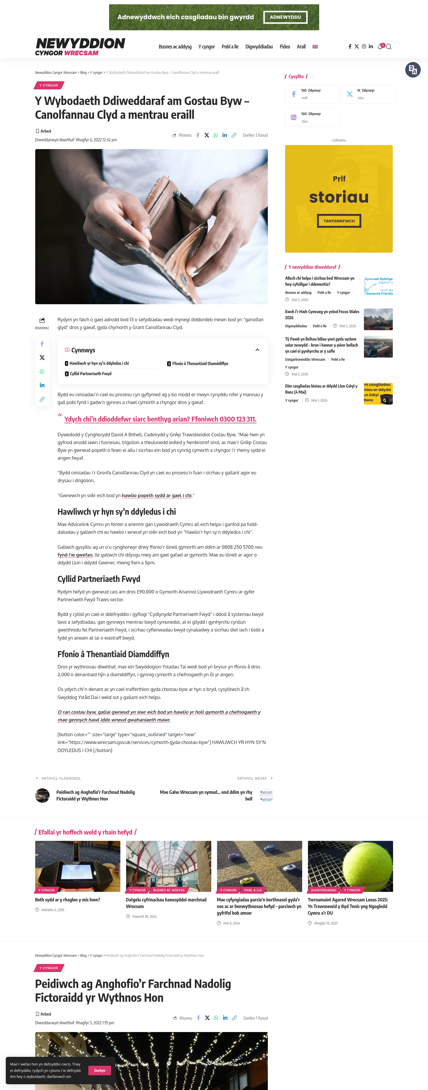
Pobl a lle (324, 288)
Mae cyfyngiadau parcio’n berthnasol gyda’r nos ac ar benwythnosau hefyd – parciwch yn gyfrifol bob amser (259, 906)
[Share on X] (207, 135)
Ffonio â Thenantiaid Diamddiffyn (200, 363)
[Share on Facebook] (198, 135)
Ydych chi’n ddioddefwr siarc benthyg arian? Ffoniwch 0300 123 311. (161, 418)
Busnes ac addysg (298, 288)
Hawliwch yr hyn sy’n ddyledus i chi (99, 363)
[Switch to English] (315, 46)
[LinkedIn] (370, 46)
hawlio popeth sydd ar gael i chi (156, 495)
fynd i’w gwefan (75, 555)
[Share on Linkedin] (225, 135)
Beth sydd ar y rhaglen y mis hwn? (67, 900)
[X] (356, 46)
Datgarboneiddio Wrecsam (305, 355)
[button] (99, 1070)
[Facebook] (350, 46)
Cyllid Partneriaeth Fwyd (90, 373)
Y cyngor (49, 85)
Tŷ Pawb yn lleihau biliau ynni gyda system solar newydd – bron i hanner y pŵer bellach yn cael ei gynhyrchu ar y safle (321, 340)
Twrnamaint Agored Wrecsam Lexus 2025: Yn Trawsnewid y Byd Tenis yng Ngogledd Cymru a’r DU (348, 906)
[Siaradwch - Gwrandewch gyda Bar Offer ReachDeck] (413, 70)
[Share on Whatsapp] (216, 135)
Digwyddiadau (296, 321)
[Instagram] (363, 46)
